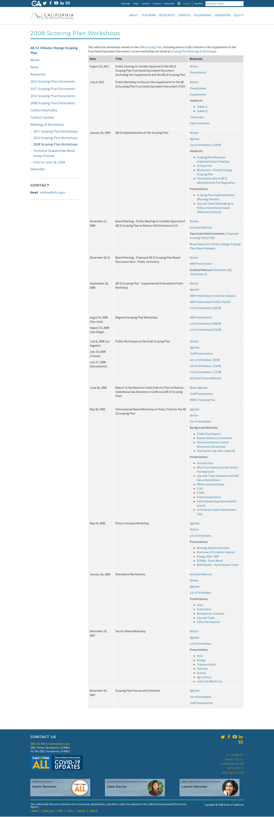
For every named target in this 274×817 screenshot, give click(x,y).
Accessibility (235, 755)
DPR (60, 811)
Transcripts (197, 117)
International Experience (212, 502)
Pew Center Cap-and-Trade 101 (216, 451)
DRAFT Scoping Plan (202, 400)
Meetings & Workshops (47, 125)
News (34, 67)
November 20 (221, 270)
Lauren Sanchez (194, 787)
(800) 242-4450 (38, 744)
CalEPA (34, 811)
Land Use (202, 682)
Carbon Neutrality (43, 110)
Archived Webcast (201, 228)
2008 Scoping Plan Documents (52, 103)
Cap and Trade (206, 618)
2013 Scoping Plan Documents (52, 96)
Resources (167, 15)
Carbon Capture (42, 117)
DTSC (70, 811)
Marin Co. (215, 682)
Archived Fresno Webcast (205, 378)
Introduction (205, 463)
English (187, 3)
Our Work (149, 15)
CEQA (211, 238)
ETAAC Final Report (209, 434)
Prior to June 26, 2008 (49, 162)
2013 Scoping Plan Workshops (55, 138)
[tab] (179, 3)
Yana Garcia (116, 787)
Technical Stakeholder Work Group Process (54, 153)
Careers (157, 3)
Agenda (194, 139)
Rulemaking (202, 15)
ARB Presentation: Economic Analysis (213, 296)
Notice (194, 67)
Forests (201, 673)
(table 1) (202, 107)
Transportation (206, 665)
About (133, 15)
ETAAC (201, 493)
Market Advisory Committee (214, 438)
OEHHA (81, 811)
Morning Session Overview (213, 548)
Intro (200, 605)
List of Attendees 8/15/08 (205, 330)
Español (198, 3)
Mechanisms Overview (210, 614)
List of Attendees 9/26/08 (205, 308)
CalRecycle (48, 811)
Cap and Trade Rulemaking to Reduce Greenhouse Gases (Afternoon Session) (215, 208)
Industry (202, 669)
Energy (201, 660)
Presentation (198, 73)
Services (184, 15)
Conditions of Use (232, 764)
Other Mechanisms (208, 622)
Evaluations (204, 609)
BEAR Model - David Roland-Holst (218, 565)
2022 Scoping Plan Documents (52, 81)
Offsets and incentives (210, 485)
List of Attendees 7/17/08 (205, 372)
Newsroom (222, 15)
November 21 (198, 274)
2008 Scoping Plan (150, 47)
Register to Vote (233, 773)
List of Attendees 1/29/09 (205, 145)
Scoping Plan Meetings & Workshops (193, 52)
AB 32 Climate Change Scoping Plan (54, 50)
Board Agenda (198, 388)
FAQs (136, 3)
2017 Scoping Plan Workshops (55, 131)
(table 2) (202, 111)
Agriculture (204, 677)
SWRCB (93, 811)
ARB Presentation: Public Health (210, 302)
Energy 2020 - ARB (208, 557)
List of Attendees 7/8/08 (204, 360)
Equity (239, 15)
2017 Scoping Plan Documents (52, 89)
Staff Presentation (201, 354)
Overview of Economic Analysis (216, 552)
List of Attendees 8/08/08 (205, 324)
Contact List (204, 166)
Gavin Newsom (44, 787)
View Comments (200, 124)
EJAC (200, 489)
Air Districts (236, 768)
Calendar (125, 3)
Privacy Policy (234, 759)
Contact (146, 3)
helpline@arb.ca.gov (52, 193)
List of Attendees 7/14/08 (205, 366)
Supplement (198, 95)
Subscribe (169, 3)
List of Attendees (200, 422)
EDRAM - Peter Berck (210, 561)
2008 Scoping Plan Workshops (55, 144)
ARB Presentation (201, 264)
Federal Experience (209, 497)
